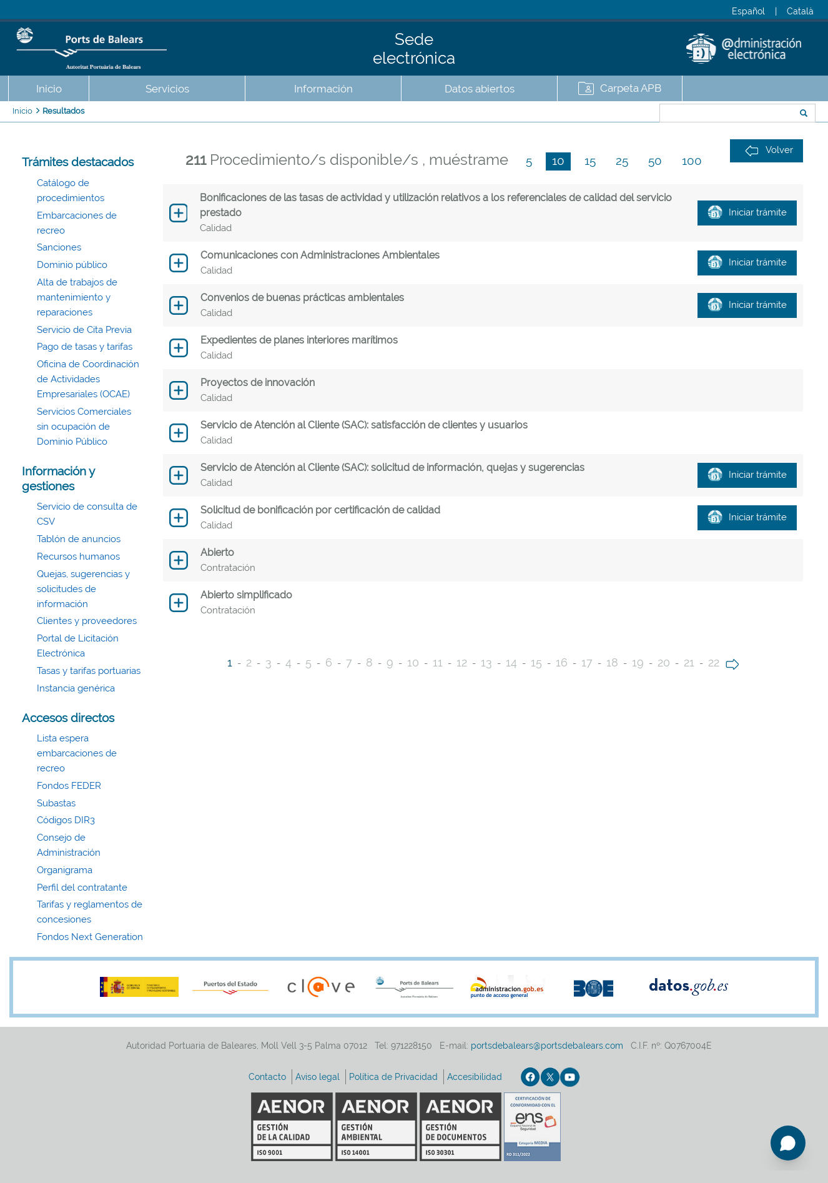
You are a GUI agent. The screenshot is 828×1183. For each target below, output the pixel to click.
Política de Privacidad (394, 1077)
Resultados (63, 111)
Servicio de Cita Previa (84, 329)
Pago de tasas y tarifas (84, 346)
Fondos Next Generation (90, 937)
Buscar (618, 114)
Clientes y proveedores (87, 620)
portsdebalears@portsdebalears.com (547, 1046)
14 (511, 662)
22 (713, 662)
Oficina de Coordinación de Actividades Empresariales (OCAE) (88, 379)
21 (689, 662)
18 (612, 662)
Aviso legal (318, 1077)
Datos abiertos (480, 88)
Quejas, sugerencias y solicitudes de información (83, 589)
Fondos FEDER (69, 785)
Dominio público (72, 264)
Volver (769, 150)
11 (438, 662)
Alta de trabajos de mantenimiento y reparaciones (77, 297)
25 (622, 160)
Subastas (56, 803)
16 (562, 662)
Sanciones (59, 247)
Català (800, 11)
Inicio (49, 88)
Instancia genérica (76, 688)
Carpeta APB (630, 88)
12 (461, 662)
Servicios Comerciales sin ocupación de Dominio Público (84, 426)
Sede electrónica (414, 48)
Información (323, 88)
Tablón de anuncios (79, 539)
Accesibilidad (476, 1077)
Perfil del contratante (82, 887)
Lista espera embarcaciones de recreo (77, 753)
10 (558, 160)
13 (486, 662)
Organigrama (64, 870)
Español (748, 11)
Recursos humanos (78, 556)
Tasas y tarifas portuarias (88, 670)
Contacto (268, 1077)
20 (664, 662)
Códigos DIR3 (66, 820)
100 (692, 160)
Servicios (167, 88)
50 (655, 160)
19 (638, 662)
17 (587, 662)
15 (590, 160)
